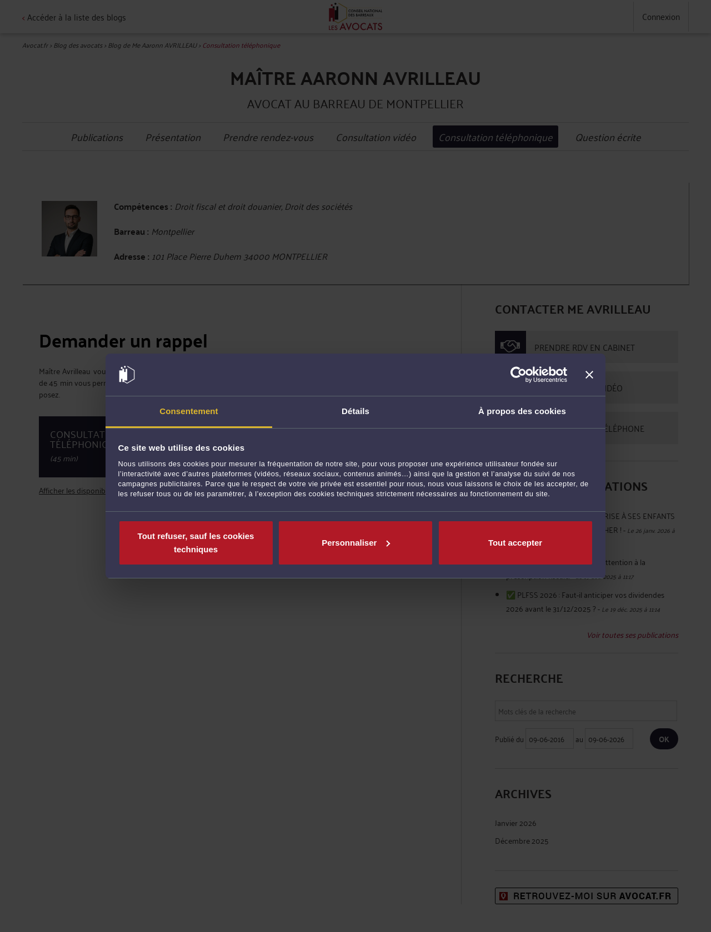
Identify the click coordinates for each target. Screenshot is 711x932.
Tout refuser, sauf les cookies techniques (196, 542)
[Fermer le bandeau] (589, 375)
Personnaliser (356, 542)
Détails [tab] (355, 411)
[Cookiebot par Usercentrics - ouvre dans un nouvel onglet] (518, 374)
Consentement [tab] (188, 411)
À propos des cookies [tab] (522, 411)
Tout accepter (515, 542)
